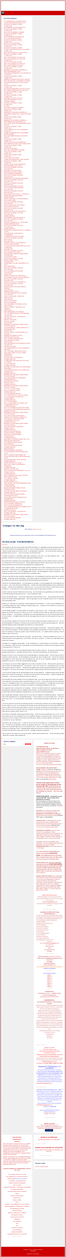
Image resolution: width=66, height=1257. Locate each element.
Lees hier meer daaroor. (54, 838)
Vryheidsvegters (40, 848)
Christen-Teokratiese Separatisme (17, 1183)
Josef (17, 1223)
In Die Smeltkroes (40, 872)
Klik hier (5, 1156)
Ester (17, 1202)
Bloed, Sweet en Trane (42, 890)
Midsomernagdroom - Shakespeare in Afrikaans (17, 1206)
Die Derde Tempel (17, 1210)
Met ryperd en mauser (17, 1215)
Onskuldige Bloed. (54, 859)
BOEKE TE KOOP (49, 1123)
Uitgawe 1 (49, 975)
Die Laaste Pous (17, 1221)
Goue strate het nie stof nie (17, 1217)
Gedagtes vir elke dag (36, 529)
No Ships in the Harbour (17, 1189)
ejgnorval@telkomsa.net (42, 751)
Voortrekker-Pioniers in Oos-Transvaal (17, 1234)
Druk (3, 544)
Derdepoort (17, 1219)
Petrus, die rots (17, 1197)
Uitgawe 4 (49, 980)
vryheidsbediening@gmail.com (44, 1083)
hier (60, 764)
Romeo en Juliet (17, 1200)
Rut (17, 1225)
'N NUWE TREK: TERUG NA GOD (53, 1063)
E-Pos (6, 544)
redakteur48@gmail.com (49, 965)
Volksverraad (10, 1178)
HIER (57, 791)
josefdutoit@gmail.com (48, 1061)
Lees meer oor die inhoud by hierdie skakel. (47, 827)
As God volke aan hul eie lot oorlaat (17, 1174)
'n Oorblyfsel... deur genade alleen (17, 1180)
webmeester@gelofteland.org (49, 902)
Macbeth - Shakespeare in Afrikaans (17, 1212)
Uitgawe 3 (49, 978)
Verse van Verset (17, 1185)
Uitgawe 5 (49, 981)
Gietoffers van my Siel (49, 1113)
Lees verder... (49, 1130)
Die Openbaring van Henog (17, 1208)
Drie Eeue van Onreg (17, 1227)
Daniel (17, 1193)
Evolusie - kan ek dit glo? (17, 1195)
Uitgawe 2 (49, 976)
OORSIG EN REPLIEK (49, 968)
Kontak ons (29, 1253)
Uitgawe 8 (49, 986)
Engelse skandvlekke (17, 1232)
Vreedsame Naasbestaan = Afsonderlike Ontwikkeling (17, 1187)
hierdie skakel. (49, 763)
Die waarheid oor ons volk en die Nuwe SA (17, 1176)
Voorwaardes (36, 1253)
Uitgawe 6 (49, 983)
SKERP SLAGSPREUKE (52, 1139)
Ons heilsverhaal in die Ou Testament (17, 1191)
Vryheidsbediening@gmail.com (51, 943)
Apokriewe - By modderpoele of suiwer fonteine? (17, 1204)
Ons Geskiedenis (17, 1229)
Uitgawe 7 (49, 985)
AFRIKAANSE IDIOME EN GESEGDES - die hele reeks (51, 1150)
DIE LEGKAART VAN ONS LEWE (49, 996)
